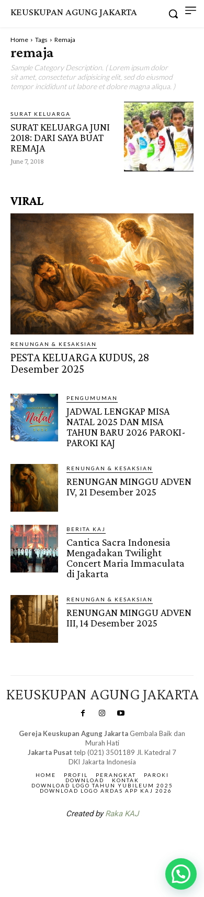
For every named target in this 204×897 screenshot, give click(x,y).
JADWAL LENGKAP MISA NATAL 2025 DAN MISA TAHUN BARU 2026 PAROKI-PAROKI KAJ (126, 426)
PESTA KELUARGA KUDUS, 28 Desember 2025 (79, 363)
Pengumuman (92, 398)
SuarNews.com (85, 841)
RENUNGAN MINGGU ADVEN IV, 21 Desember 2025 (128, 486)
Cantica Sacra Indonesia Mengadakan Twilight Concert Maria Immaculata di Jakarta (125, 557)
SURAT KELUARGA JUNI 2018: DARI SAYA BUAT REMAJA (60, 137)
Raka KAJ (122, 813)
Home (19, 40)
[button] (181, 874)
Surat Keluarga (40, 114)
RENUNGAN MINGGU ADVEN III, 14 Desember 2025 (128, 618)
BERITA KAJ (86, 529)
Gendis (133, 841)
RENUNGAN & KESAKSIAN (53, 344)
